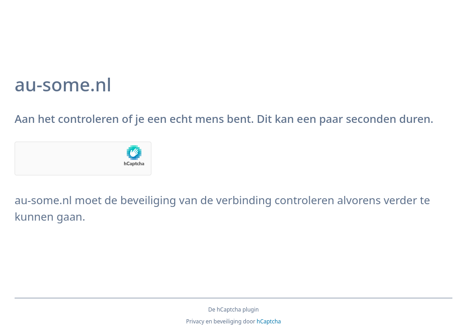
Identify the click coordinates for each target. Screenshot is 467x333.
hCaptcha (269, 321)
